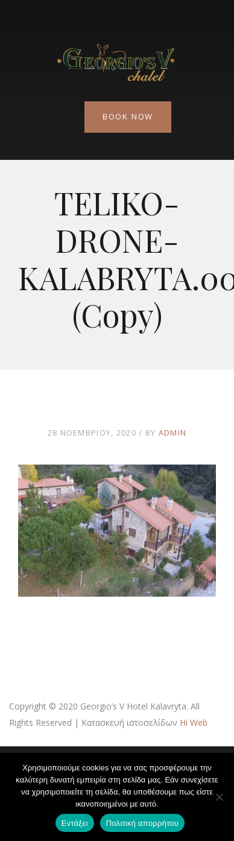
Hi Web (193, 722)
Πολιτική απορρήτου (142, 823)
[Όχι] (219, 797)
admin (173, 432)
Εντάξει (75, 823)
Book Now (128, 116)
